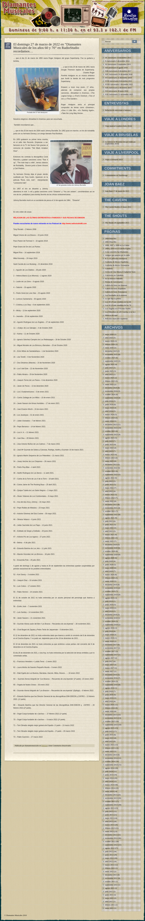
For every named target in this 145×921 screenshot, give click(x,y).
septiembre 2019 (111, 595)
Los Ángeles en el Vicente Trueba (118, 308)
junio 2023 (109, 444)
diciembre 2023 (111, 424)
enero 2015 (109, 751)
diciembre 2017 (111, 645)
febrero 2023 (110, 458)
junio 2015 (109, 735)
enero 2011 (109, 908)
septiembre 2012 (111, 845)
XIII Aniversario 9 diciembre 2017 (118, 71)
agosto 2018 (109, 628)
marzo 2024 (109, 414)
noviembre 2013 (111, 798)
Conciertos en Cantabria (114, 275)
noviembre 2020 (111, 548)
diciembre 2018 (111, 615)
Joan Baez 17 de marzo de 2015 (117, 191)
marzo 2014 (109, 785)
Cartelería (109, 268)
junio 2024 (109, 404)
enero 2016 (109, 711)
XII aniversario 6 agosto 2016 (116, 68)
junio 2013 (109, 815)
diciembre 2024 (111, 388)
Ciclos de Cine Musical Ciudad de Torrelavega (122, 272)
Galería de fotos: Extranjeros (116, 292)
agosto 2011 (109, 888)
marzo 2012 (109, 865)
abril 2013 (109, 821)
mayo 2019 (109, 608)
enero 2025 (109, 384)
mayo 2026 (109, 334)
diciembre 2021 (111, 504)
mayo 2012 (109, 858)
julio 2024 (109, 401)
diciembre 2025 (111, 351)
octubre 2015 (110, 721)
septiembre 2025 (111, 361)
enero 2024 (109, 421)
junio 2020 (109, 564)
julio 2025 (109, 368)
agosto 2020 (109, 558)
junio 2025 (109, 371)
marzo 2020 (109, 574)
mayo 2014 (109, 778)
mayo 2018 (109, 635)
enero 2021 (109, 541)
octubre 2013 (110, 801)
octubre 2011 (110, 881)
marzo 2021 (109, 534)
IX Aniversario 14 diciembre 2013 (118, 58)
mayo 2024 (109, 408)
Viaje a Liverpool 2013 (114, 159)
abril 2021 (109, 531)
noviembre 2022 (111, 468)
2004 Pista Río (110, 238)
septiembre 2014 (111, 765)
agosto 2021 (109, 518)
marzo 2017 (109, 668)
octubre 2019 (110, 591)
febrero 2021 (110, 538)
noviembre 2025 (111, 354)
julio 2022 (109, 481)
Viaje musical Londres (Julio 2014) (118, 126)
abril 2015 (109, 741)
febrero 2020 (110, 578)
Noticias (44, 746)
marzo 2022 (109, 494)
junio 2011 (109, 895)
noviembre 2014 (111, 758)
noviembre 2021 (111, 508)
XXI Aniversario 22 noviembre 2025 (119, 94)
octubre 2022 (110, 471)
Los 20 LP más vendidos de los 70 (118, 305)
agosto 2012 (109, 848)
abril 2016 (109, 701)
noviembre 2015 (111, 718)
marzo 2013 (109, 825)
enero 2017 (109, 671)
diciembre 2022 (111, 464)
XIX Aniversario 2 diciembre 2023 (118, 88)
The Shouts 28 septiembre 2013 (117, 223)
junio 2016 (109, 695)
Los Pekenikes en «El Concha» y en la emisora (123, 312)
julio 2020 (109, 561)
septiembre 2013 (111, 805)
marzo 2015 (109, 745)
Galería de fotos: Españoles (115, 288)
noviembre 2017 (111, 648)
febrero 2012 (110, 868)
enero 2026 (109, 348)
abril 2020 (109, 571)
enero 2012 (109, 871)
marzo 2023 (109, 454)
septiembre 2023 (111, 434)
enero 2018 (109, 641)
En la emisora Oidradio (114, 278)
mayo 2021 (109, 528)
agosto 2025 (109, 364)
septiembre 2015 (111, 725)
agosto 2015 (109, 728)
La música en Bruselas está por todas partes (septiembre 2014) (121, 143)
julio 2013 (109, 811)
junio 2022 (109, 484)
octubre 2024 (110, 394)
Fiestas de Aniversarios (114, 282)
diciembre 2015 (111, 715)
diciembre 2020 (111, 544)
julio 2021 (109, 521)
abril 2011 (109, 901)
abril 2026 (109, 338)
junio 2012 (109, 855)
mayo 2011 (109, 898)
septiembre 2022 (111, 474)
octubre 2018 (110, 621)
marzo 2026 (109, 341)
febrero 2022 (110, 498)
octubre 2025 (110, 358)
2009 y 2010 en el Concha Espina (117, 248)
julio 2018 (109, 631)
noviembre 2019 (111, 588)
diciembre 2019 (111, 584)
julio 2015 (109, 731)
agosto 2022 (109, 478)
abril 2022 (109, 491)
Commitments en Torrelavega (116, 175)
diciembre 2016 (111, 675)
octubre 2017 (110, 651)
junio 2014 (109, 775)
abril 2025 (109, 374)
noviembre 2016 (111, 678)
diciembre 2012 (111, 835)
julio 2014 (109, 771)
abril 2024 (109, 411)
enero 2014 (109, 791)
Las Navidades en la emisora (116, 295)
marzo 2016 (109, 705)
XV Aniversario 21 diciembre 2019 (118, 78)
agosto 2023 (109, 438)
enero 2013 (109, 831)
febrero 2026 (110, 344)
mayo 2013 (109, 818)
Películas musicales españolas (116, 318)
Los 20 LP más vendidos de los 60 (118, 302)
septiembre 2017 (111, 655)
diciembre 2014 (111, 755)
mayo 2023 (109, 448)
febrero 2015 (110, 748)
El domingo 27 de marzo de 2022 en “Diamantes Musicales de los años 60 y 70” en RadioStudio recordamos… (47, 47)
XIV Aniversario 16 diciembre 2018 (118, 74)
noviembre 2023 (111, 428)
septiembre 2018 (111, 625)
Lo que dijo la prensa (113, 298)
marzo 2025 (109, 378)
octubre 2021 (110, 511)
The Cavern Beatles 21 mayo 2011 (118, 207)
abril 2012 (109, 861)
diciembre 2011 (111, 875)
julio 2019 (109, 601)
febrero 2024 (110, 418)
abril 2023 (109, 451)
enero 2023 (109, 461)
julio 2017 (109, 661)
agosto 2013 (109, 808)
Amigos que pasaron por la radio (117, 255)
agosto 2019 (109, 598)
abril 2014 (109, 781)
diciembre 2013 (111, 795)
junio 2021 (109, 524)
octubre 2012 (110, 841)
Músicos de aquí (111, 315)
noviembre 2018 (111, 618)
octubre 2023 (110, 431)
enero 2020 (109, 581)
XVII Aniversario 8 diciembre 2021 (118, 81)
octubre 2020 (110, 551)
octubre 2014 (110, 761)
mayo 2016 (109, 698)
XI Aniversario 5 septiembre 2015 (118, 64)
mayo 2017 (109, 665)
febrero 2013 (110, 828)
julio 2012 (109, 851)
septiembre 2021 (111, 514)
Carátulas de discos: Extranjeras (117, 265)
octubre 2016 (110, 681)
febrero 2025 (110, 381)
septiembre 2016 (111, 685)
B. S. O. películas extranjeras (116, 258)
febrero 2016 (110, 708)
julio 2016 (109, 691)
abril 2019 (109, 611)
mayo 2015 (109, 738)
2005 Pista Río (110, 242)
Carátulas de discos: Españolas (116, 262)
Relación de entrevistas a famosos (118, 110)
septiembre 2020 (111, 554)
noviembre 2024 (111, 391)
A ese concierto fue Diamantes (116, 252)
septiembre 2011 (111, 885)
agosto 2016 (109, 688)
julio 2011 (109, 891)
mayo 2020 (109, 568)
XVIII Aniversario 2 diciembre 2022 (119, 84)
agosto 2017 (109, 658)
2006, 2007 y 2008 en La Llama (117, 245)
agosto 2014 (109, 768)
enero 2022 (109, 501)
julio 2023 (109, 441)
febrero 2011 (110, 905)
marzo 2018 (109, 638)
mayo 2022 (109, 488)
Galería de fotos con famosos (116, 285)
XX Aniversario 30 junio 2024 (116, 91)
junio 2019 (109, 605)
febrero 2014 (110, 788)
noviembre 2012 (111, 838)
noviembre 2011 (111, 878)
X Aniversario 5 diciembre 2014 (117, 61)
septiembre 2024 (111, 398)
